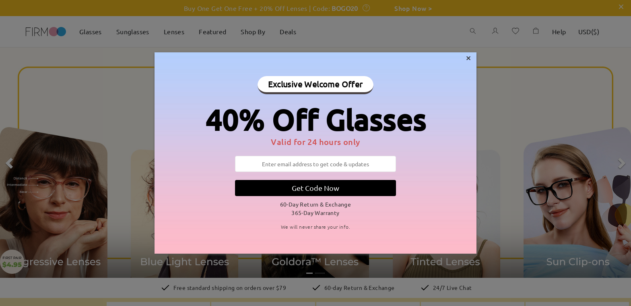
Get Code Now (315, 188)
